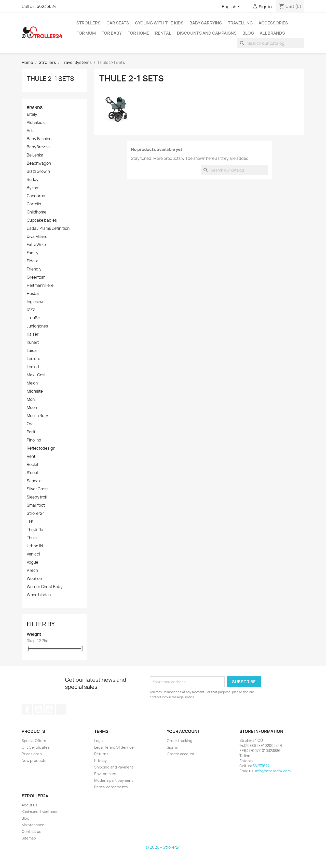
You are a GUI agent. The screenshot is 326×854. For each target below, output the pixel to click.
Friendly (34, 269)
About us (29, 805)
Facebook (27, 709)
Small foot (36, 505)
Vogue (32, 562)
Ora (30, 423)
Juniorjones (37, 326)
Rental (163, 33)
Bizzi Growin (38, 171)
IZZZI (31, 309)
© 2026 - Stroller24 (163, 847)
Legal (98, 740)
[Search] (270, 43)
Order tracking (179, 740)
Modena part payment (113, 780)
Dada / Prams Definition (48, 228)
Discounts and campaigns (207, 33)
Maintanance (33, 824)
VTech (32, 570)
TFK (30, 521)
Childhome (36, 212)
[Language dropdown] (232, 7)
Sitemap (29, 838)
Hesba (33, 293)
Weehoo (34, 578)
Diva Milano (37, 236)
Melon (32, 383)
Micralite (35, 391)
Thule (32, 537)
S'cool (32, 472)
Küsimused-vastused (40, 811)
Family (32, 252)
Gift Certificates (36, 747)
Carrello (34, 204)
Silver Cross (37, 489)
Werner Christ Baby (45, 586)
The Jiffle (35, 529)
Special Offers (34, 740)
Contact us (31, 831)
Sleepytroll (37, 497)
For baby (112, 33)
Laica (32, 350)
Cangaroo (36, 195)
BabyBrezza (38, 147)
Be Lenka (35, 155)
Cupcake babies (42, 220)
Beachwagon (39, 163)
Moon (32, 407)
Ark (30, 130)
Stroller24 (36, 513)
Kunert (33, 342)
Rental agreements (111, 787)
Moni (31, 399)
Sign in (172, 747)
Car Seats (117, 23)
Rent (31, 456)
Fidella (32, 261)
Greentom (36, 277)
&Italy (32, 114)
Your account (183, 731)
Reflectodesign (41, 448)
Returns (101, 753)
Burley (32, 179)
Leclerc (33, 358)
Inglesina (35, 301)
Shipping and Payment (113, 767)
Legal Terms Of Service (114, 747)
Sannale (34, 480)
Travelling (240, 23)
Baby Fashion (39, 138)
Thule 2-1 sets (50, 78)
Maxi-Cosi (36, 375)
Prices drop (32, 753)
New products (34, 760)
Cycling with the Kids (159, 23)
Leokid (33, 366)
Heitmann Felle (40, 285)
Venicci (33, 554)
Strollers (88, 23)
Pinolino (34, 440)
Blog (248, 33)
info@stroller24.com (273, 770)
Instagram (50, 709)
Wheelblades (39, 594)
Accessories (273, 23)
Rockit (32, 464)
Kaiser (32, 334)
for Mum (86, 33)
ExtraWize (36, 244)
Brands (35, 107)
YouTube (38, 709)
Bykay (32, 187)
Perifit (32, 432)
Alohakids (36, 122)
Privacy (100, 760)
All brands (272, 33)
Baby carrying (205, 23)
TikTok (61, 709)
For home (138, 33)
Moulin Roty (37, 415)
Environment (105, 773)
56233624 (47, 6)
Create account (181, 753)
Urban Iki (35, 546)
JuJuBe (33, 318)
